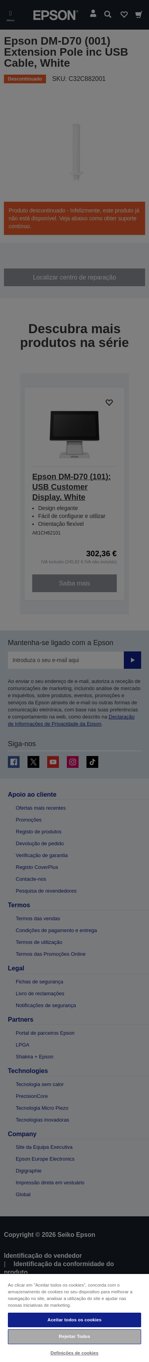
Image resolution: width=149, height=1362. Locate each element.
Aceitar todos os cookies (74, 1319)
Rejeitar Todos (74, 1336)
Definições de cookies (75, 1353)
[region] (74, 1317)
